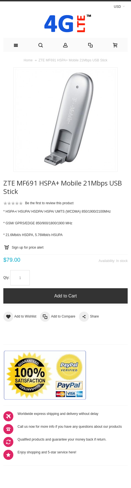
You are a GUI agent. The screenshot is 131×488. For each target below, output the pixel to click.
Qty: (6, 278)
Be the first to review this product (49, 203)
